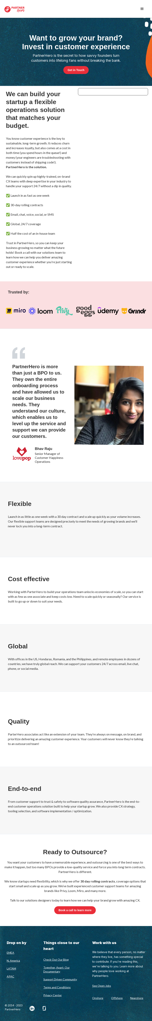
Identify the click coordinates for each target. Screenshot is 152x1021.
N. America (13, 960)
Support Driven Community (60, 979)
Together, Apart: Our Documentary (56, 969)
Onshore (97, 998)
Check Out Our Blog (56, 959)
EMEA (10, 952)
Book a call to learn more (75, 910)
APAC (10, 976)
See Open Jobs (101, 985)
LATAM (11, 968)
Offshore (117, 998)
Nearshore (136, 998)
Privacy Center (52, 995)
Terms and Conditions (57, 987)
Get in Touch (76, 70)
